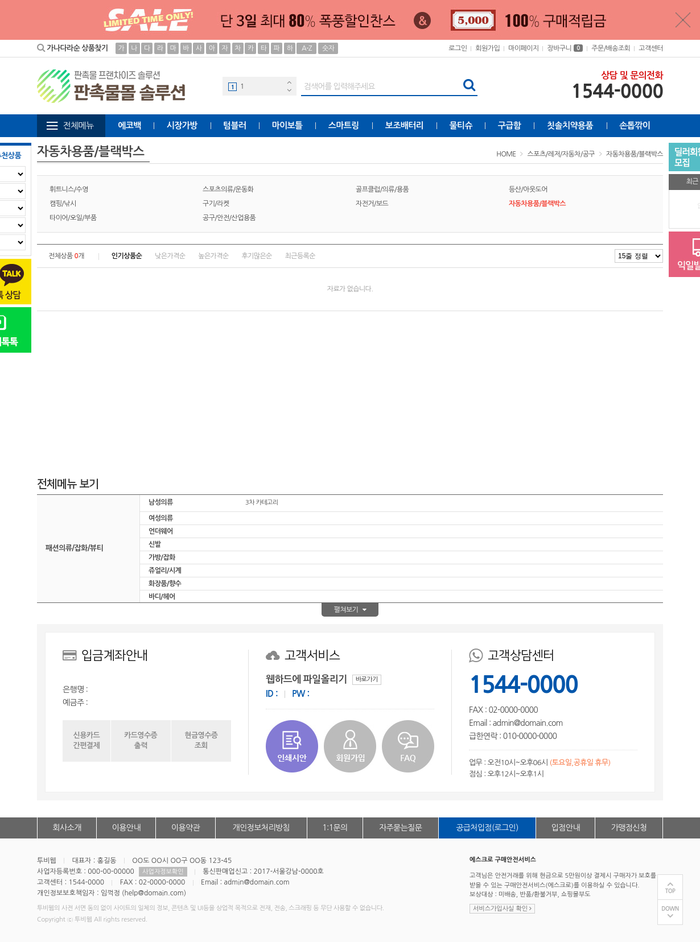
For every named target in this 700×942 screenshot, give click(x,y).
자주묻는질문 (400, 828)
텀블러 (234, 125)
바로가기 (367, 679)
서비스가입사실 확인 (502, 909)
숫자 (328, 48)
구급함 (509, 125)
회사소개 (67, 828)
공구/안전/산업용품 (229, 217)
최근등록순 (300, 256)
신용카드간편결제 (86, 740)
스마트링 (343, 125)
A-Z (307, 48)
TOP (670, 891)
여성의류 (161, 518)
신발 (154, 544)
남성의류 (161, 502)
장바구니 (565, 48)
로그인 (457, 48)
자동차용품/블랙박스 (634, 154)
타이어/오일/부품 (73, 217)
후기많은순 (256, 256)
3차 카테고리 (261, 502)
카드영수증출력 (140, 740)
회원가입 (487, 48)
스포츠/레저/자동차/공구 (561, 154)
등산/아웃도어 (528, 189)
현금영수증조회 (200, 740)
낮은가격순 (170, 256)
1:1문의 (335, 828)
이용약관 (185, 828)
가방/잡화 (162, 557)
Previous (289, 82)
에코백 (129, 125)
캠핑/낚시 (63, 203)
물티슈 (461, 125)
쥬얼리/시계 (165, 570)
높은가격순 (213, 256)
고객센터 (651, 48)
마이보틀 (286, 125)
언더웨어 (161, 531)
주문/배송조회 (610, 48)
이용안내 (126, 828)
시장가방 (182, 125)
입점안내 (565, 828)
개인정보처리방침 (261, 828)
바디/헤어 (162, 596)
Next (289, 90)
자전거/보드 (372, 203)
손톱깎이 (634, 125)
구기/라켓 (216, 203)
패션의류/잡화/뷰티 (74, 548)
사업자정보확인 (162, 872)
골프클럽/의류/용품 (382, 189)
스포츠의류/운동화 (228, 189)
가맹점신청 (629, 828)
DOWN (670, 908)
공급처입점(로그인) (487, 828)
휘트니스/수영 (69, 189)
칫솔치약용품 (570, 125)
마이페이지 (523, 48)
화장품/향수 (165, 583)
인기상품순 (127, 256)
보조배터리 (404, 125)
